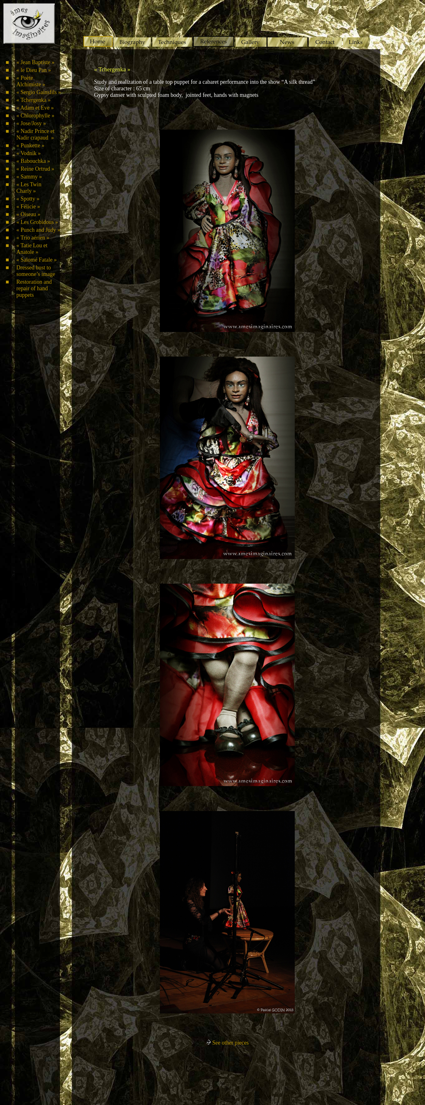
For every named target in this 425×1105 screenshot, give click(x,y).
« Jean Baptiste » (35, 62)
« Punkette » (30, 145)
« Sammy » (29, 176)
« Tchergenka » (33, 100)
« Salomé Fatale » (36, 260)
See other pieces (227, 1043)
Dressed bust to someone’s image (35, 270)
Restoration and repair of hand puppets (33, 288)
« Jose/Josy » (31, 123)
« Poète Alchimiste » (30, 81)
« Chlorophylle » (35, 115)
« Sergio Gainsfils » (38, 92)
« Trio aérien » (32, 238)
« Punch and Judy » (38, 230)
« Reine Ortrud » (35, 169)
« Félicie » (28, 206)
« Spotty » (27, 199)
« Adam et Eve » (35, 108)
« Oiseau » (28, 214)
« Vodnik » (28, 153)
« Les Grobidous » (37, 222)
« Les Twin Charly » (28, 187)
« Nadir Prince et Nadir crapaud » (35, 134)
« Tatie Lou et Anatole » (31, 248)
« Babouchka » (33, 161)
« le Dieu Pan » (33, 70)
